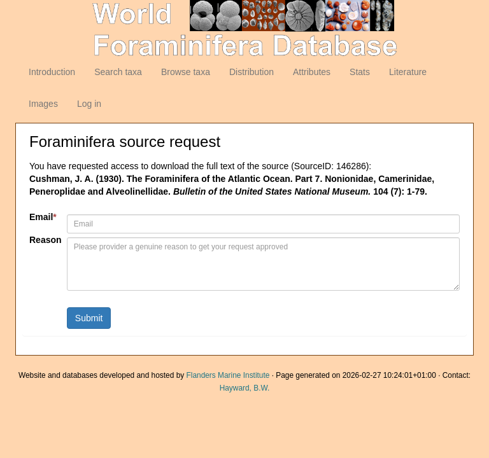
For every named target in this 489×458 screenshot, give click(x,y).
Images (43, 104)
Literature (408, 72)
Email (43, 217)
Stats (360, 72)
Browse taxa (185, 72)
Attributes (311, 72)
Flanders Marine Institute (228, 375)
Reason (43, 240)
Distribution (251, 72)
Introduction (52, 72)
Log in (89, 104)
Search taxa (118, 72)
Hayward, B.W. (245, 388)
